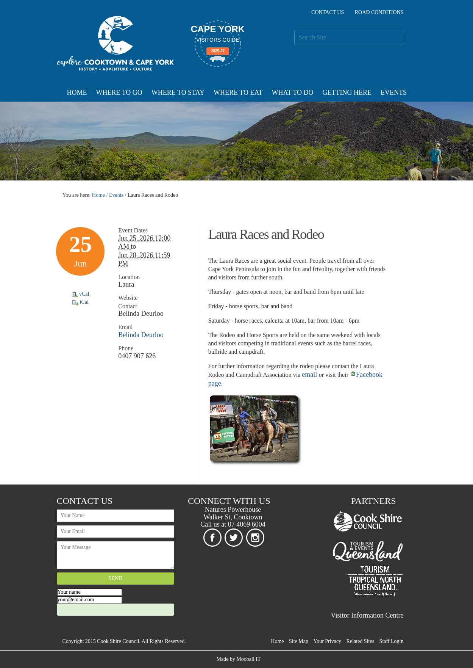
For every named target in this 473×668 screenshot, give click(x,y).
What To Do (292, 92)
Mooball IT (248, 659)
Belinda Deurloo (140, 335)
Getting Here (346, 92)
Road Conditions (379, 12)
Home (77, 92)
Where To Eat (238, 92)
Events (394, 92)
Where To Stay (177, 92)
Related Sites (361, 641)
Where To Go (119, 92)
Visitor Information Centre (367, 615)
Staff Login (391, 641)
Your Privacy (327, 641)
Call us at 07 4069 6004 (232, 524)
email (310, 374)
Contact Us (327, 12)
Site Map (298, 641)
